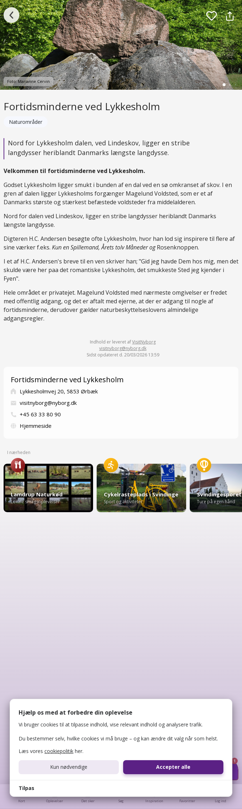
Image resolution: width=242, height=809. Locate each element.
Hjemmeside (36, 425)
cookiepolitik (58, 751)
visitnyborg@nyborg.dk (122, 348)
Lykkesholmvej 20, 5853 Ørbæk (59, 391)
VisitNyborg (144, 342)
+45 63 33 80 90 (40, 414)
